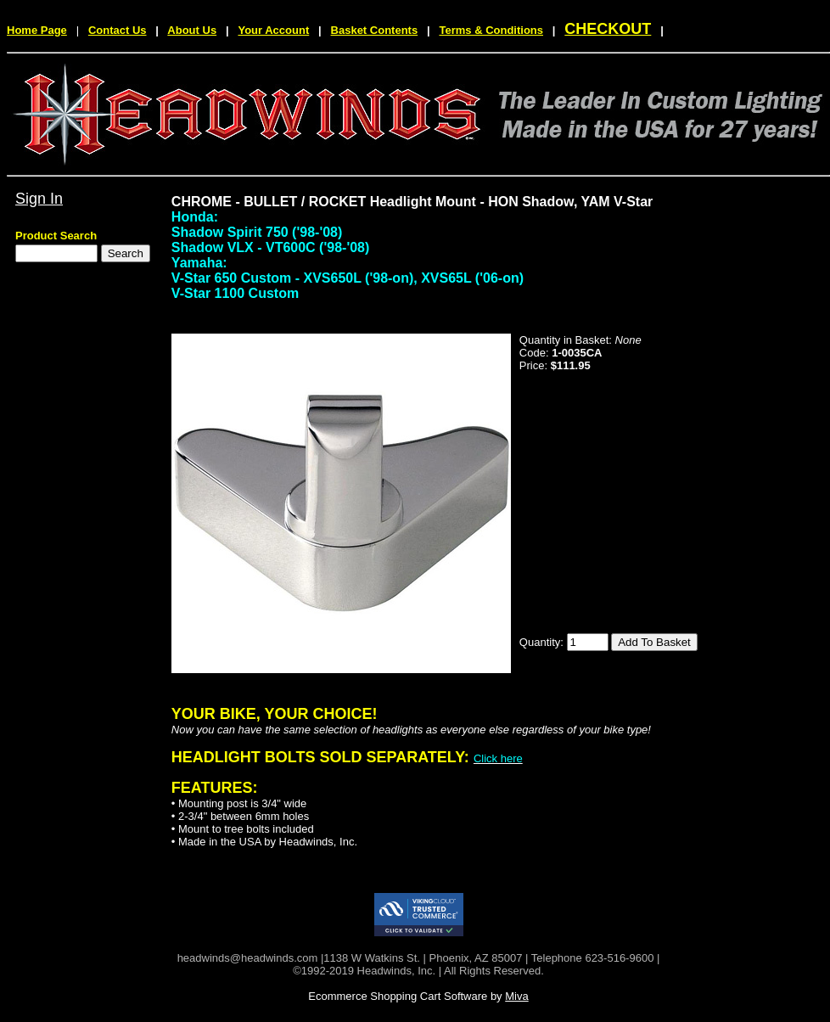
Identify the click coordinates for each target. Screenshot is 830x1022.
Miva (516, 996)
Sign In (39, 198)
